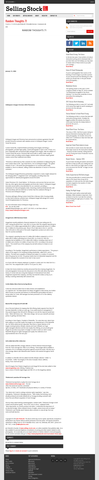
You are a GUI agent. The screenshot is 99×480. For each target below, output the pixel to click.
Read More (69, 66)
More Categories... (33, 478)
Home (8, 16)
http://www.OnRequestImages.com (17, 210)
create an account (21, 451)
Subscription (31, 465)
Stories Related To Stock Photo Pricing (77, 113)
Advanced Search (10, 472)
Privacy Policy (9, 470)
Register (44, 16)
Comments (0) (42, 24)
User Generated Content (35, 474)
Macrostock (31, 463)
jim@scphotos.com (22, 424)
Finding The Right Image (73, 190)
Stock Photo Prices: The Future (75, 129)
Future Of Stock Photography (74, 70)
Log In (92, 2)
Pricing (30, 476)
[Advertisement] (34, 54)
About (37, 16)
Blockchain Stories (71, 86)
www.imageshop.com (13, 368)
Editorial (30, 470)
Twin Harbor (80, 468)
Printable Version (32, 24)
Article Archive (27, 16)
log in (11, 451)
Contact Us (53, 16)
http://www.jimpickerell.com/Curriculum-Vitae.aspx (44, 434)
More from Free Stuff (73, 206)
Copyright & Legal (33, 469)
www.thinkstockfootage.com (15, 384)
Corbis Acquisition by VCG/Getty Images (77, 175)
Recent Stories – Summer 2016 (75, 159)
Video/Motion (32, 467)
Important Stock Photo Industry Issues (77, 145)
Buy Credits (16, 16)
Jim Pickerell (21, 24)
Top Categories (10, 2)
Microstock (31, 461)
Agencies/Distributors (34, 459)
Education (31, 472)
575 (7, 206)
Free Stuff (70, 50)
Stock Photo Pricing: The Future (75, 54)
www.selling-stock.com (27, 428)
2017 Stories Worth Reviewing (75, 102)
